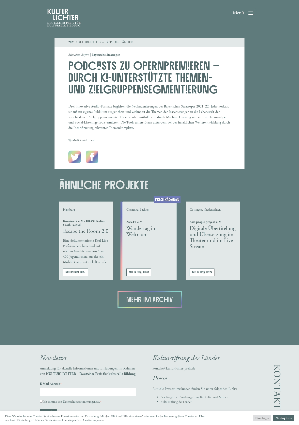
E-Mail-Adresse (50, 384)
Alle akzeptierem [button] (284, 418)
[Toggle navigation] (244, 13)
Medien (77, 140)
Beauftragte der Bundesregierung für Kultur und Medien (194, 397)
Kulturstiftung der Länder (175, 402)
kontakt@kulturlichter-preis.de (173, 368)
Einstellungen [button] (262, 418)
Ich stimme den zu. (72, 402)
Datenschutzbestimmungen (79, 402)
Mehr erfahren (75, 272)
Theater (92, 140)
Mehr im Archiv (149, 299)
